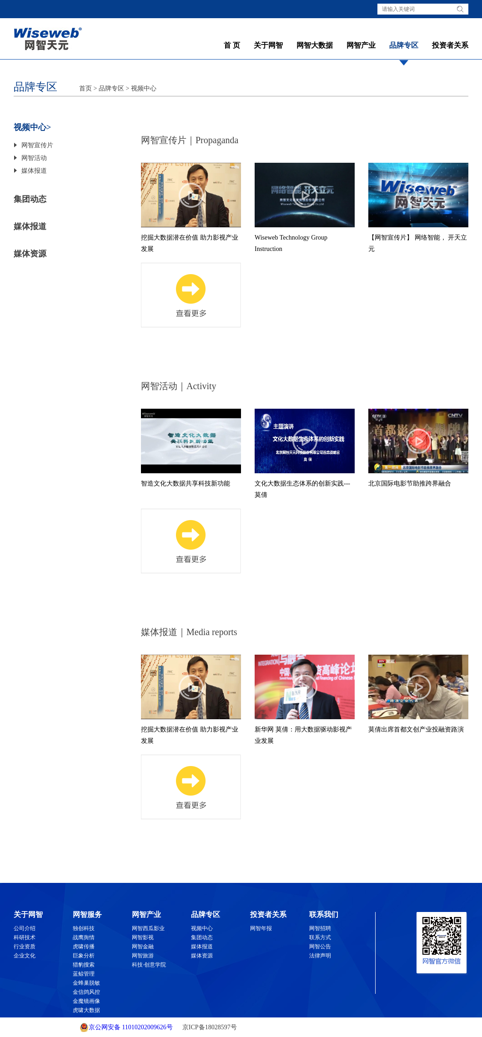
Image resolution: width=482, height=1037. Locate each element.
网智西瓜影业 (148, 928)
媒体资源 (30, 253)
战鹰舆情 (84, 937)
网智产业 (361, 45)
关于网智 (268, 45)
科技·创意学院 (149, 965)
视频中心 (143, 88)
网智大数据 (314, 45)
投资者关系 (450, 45)
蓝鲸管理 (84, 974)
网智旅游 (143, 955)
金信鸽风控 (86, 992)
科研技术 (24, 937)
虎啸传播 (84, 946)
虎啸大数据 (86, 1010)
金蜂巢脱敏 (86, 983)
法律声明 (320, 955)
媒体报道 (34, 170)
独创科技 (84, 928)
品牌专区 (403, 45)
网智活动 (34, 158)
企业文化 (24, 955)
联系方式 (320, 937)
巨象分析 (84, 955)
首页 (85, 88)
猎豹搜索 (84, 965)
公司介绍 (24, 928)
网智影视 (143, 937)
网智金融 (143, 946)
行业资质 (24, 946)
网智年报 (261, 928)
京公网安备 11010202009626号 (126, 1027)
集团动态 (30, 199)
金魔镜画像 (86, 1001)
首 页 (232, 45)
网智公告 (320, 946)
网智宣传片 (37, 145)
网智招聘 (320, 928)
